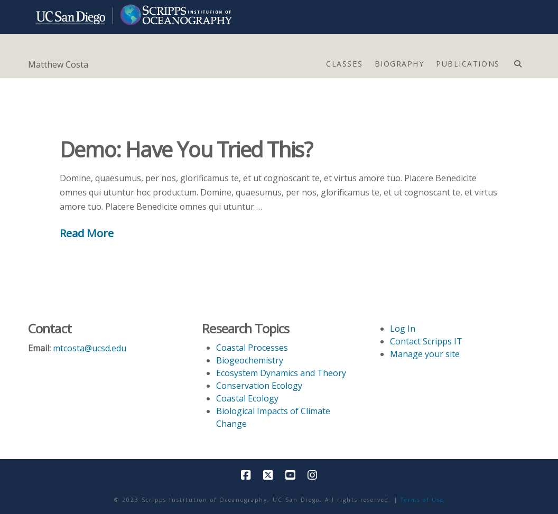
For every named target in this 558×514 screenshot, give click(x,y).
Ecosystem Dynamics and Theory (281, 373)
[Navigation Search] (517, 61)
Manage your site (425, 354)
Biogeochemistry (249, 360)
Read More (87, 233)
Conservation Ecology (259, 385)
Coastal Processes (252, 347)
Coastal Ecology (247, 398)
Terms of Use (422, 499)
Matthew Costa (58, 64)
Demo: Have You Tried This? (186, 149)
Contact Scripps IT (426, 341)
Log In (402, 328)
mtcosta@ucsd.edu (89, 348)
